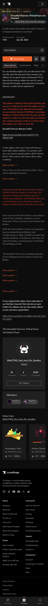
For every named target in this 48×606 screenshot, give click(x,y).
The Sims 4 (7, 518)
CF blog (29, 514)
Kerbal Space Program (11, 527)
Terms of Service (9, 581)
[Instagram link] (4, 491)
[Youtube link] (13, 491)
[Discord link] (18, 491)
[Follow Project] (42, 58)
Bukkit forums (31, 527)
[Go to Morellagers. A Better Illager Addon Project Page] (14, 442)
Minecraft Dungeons (11, 531)
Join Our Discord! (33, 506)
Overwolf (29, 560)
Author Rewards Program (9, 555)
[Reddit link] (28, 491)
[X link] (23, 491)
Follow (24, 383)
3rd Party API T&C (10, 565)
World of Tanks (8, 535)
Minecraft (6, 510)
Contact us (30, 549)
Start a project (8, 545)
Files (36, 65)
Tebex (28, 568)
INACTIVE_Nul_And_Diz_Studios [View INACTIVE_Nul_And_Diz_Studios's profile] (24, 361)
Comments (25, 65)
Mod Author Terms (9, 594)
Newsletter (30, 518)
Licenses (6, 590)
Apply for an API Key (11, 561)
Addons (26, 11)
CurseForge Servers (33, 531)
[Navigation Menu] (4, 4)
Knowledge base (32, 541)
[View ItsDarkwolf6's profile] (14, 401)
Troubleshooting (32, 545)
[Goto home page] (9, 4)
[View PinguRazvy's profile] (30, 401)
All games (6, 506)
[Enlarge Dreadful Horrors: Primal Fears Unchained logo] (6, 17)
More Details (24, 50)
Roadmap (29, 522)
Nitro (28, 572)
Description (10, 65)
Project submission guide (12, 549)
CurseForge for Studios (35, 564)
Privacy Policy (8, 585)
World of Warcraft (10, 514)
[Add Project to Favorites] (36, 58)
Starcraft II (7, 522)
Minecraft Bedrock (11, 11)
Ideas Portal (30, 510)
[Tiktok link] (8, 491)
